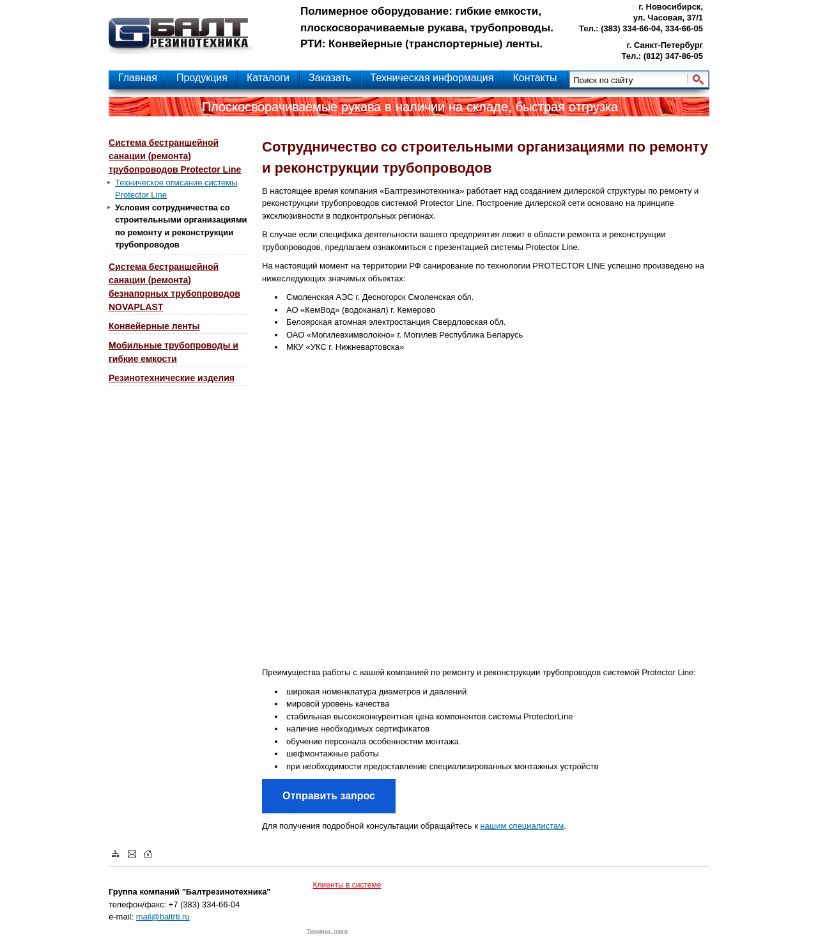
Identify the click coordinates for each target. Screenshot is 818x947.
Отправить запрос (328, 795)
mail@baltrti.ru (163, 916)
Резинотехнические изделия (172, 378)
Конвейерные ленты (154, 326)
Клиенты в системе (347, 884)
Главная (137, 77)
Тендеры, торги (327, 931)
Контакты (535, 77)
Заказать (330, 77)
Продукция (202, 77)
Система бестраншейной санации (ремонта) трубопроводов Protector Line (175, 156)
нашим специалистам (522, 826)
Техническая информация (431, 77)
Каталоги (268, 77)
